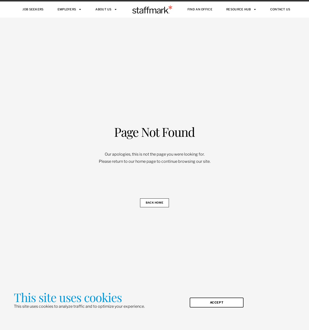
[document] (154, 165)
